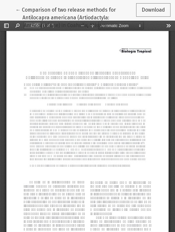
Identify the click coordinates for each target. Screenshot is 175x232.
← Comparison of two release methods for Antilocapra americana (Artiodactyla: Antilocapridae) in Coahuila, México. (65, 17)
